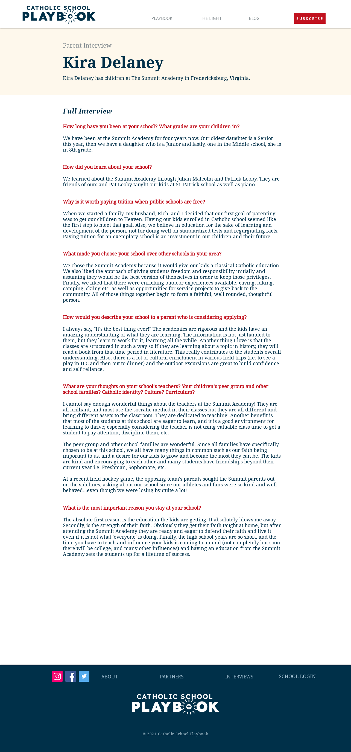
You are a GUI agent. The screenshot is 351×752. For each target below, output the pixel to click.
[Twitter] (84, 676)
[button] (310, 18)
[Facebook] (70, 676)
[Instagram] (57, 676)
